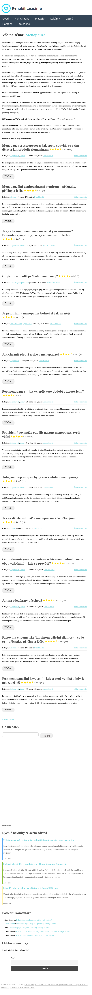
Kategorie (24, 23)
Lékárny (55, 18)
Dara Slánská (48, 156)
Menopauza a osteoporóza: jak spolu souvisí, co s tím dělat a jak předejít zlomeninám (40, 148)
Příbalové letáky (68, 985)
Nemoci (13, 197)
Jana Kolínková (49, 246)
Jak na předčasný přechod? (34, 600)
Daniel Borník (49, 570)
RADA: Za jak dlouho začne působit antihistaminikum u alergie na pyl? (43, 932)
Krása (12, 529)
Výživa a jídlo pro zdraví (19, 283)
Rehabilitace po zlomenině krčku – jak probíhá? (34, 920)
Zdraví (22, 156)
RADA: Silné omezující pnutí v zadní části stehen (35, 935)
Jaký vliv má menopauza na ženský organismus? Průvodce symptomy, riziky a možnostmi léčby (37, 235)
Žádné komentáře (80, 156)
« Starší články (8, 719)
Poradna (7, 23)
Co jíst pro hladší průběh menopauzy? (40, 276)
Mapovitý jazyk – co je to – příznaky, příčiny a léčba (36, 924)
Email (13, 958)
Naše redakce (41, 985)
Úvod (5, 18)
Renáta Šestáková (53, 283)
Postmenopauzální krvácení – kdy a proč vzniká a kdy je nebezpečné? (43, 681)
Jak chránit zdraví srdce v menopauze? (42, 354)
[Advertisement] (22, 783)
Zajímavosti (14, 156)
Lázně (69, 18)
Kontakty (29, 985)
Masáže (39, 18)
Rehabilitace (21, 18)
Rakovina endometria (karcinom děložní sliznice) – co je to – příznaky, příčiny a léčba (43, 639)
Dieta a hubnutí (16, 324)
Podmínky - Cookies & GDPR (22, 988)
